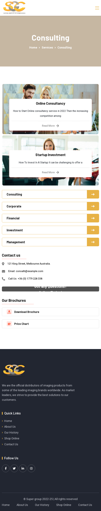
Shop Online (11, 438)
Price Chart (21, 324)
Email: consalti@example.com (25, 271)
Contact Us (11, 444)
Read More (50, 125)
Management (16, 242)
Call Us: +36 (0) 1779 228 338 (25, 278)
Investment (15, 230)
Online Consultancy (50, 103)
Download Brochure (26, 312)
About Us (10, 426)
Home (8, 421)
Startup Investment (50, 155)
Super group (34, 499)
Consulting (14, 194)
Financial (13, 218)
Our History (11, 432)
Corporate (14, 206)
